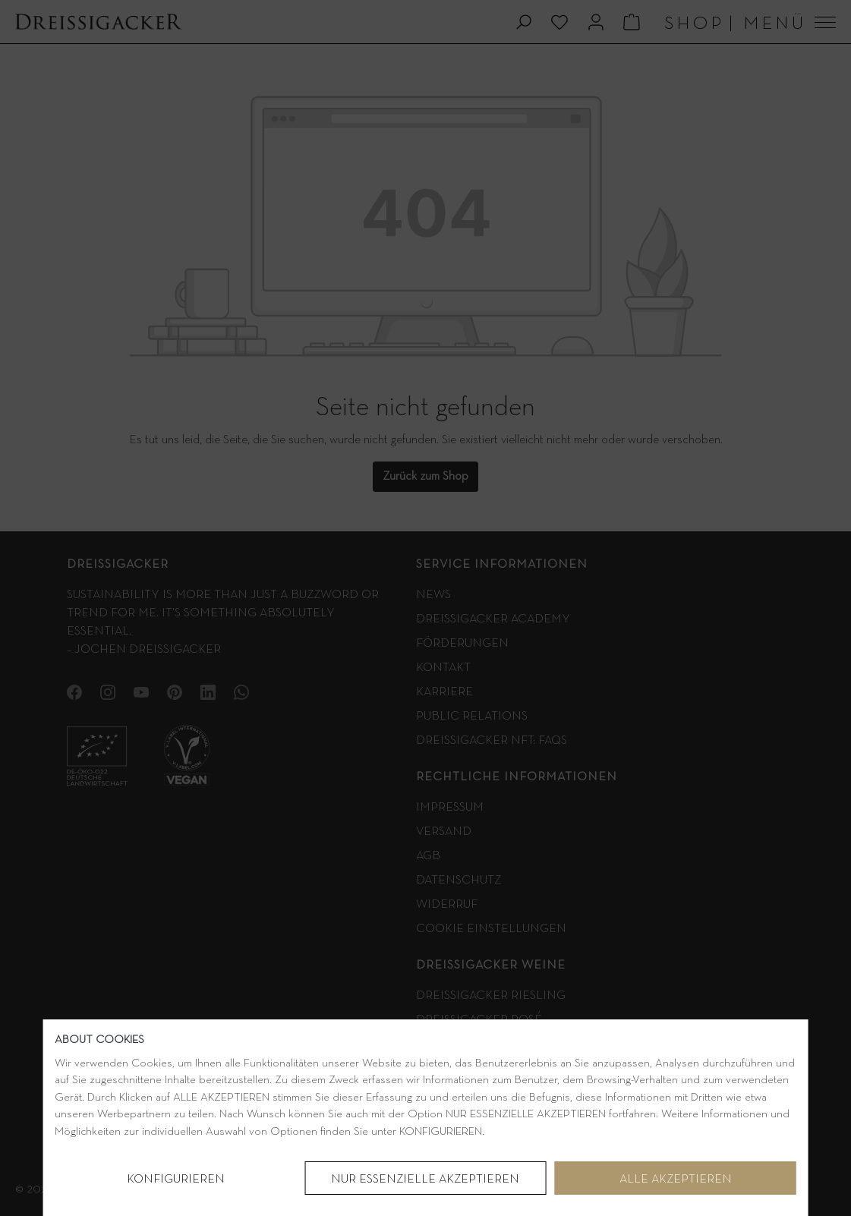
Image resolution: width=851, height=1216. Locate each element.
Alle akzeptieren (675, 1179)
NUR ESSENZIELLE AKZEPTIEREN (425, 1179)
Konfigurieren (176, 1179)
